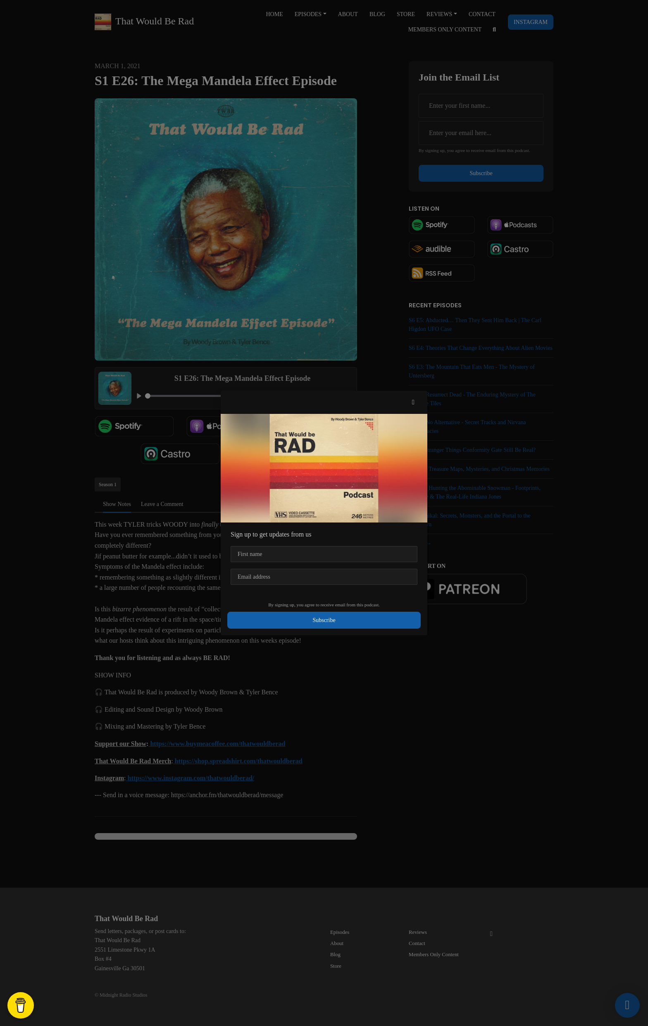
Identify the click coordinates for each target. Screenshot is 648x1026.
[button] (413, 402)
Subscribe (323, 620)
